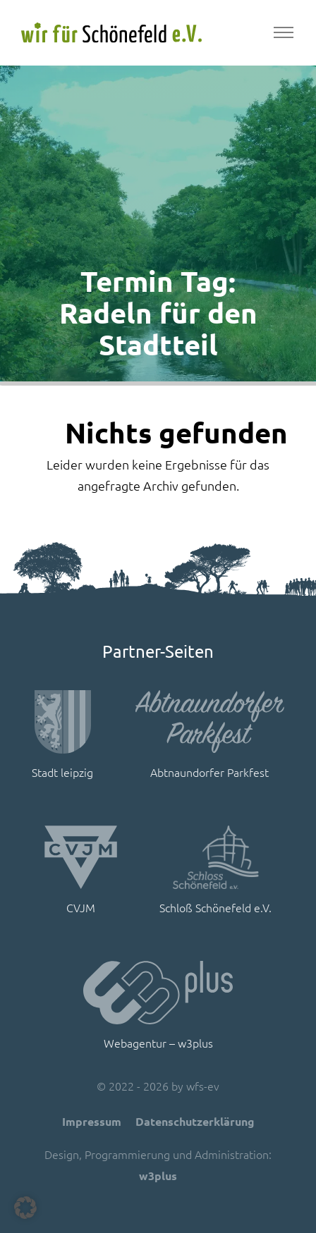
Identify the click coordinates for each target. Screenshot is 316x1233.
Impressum (91, 1121)
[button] (25, 1207)
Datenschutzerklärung (195, 1121)
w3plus (158, 1175)
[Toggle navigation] (283, 32)
